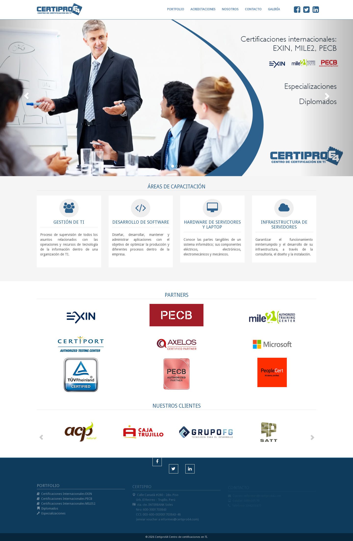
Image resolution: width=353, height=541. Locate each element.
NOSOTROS (230, 11)
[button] (26, 96)
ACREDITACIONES (202, 11)
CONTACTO (253, 11)
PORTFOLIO (175, 11)
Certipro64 (161, 537)
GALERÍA (274, 11)
